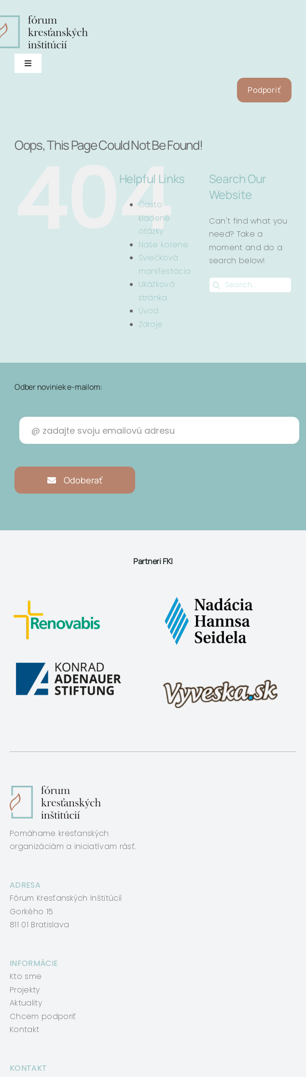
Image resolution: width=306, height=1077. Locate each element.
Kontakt (24, 1029)
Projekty (25, 989)
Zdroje (151, 324)
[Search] (216, 285)
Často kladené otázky (154, 218)
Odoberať (75, 480)
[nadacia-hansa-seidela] (208, 596)
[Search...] (250, 285)
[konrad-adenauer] (69, 662)
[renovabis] (59, 596)
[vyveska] (223, 662)
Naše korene (164, 244)
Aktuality (26, 1002)
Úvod (149, 310)
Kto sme (26, 976)
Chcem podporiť (43, 1016)
